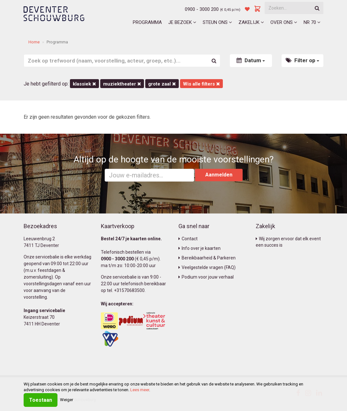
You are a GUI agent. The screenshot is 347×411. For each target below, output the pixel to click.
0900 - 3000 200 (202, 9)
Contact (188, 238)
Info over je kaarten (199, 248)
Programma (147, 22)
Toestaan (40, 400)
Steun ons (217, 22)
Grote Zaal (162, 84)
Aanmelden (218, 175)
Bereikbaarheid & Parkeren (207, 257)
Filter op (302, 60)
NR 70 (312, 22)
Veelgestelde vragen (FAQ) (207, 267)
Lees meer (139, 389)
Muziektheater (122, 84)
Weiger (66, 399)
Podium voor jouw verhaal (206, 277)
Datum (251, 60)
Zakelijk (251, 22)
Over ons (283, 22)
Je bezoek (182, 22)
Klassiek (84, 84)
